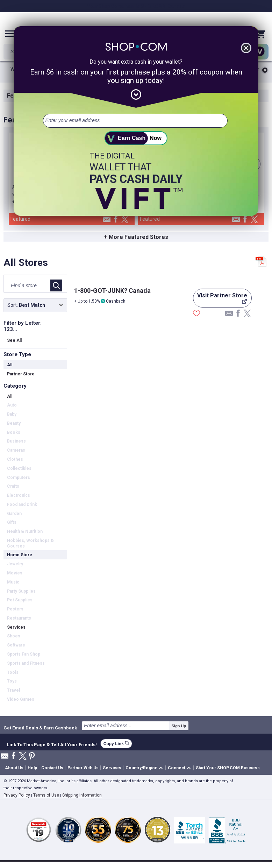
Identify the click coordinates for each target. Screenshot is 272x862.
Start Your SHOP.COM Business (228, 767)
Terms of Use (46, 795)
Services (112, 767)
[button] (145, 768)
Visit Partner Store (220, 300)
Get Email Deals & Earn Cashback (40, 727)
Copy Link (116, 743)
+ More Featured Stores (136, 237)
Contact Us (52, 767)
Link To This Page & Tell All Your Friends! (52, 743)
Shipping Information (82, 795)
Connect (176, 767)
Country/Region (141, 767)
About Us (14, 767)
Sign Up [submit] (179, 726)
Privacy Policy (16, 795)
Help (32, 767)
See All (14, 340)
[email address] (135, 121)
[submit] (136, 138)
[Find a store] (28, 285)
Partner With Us (83, 767)
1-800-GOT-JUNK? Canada (112, 290)
